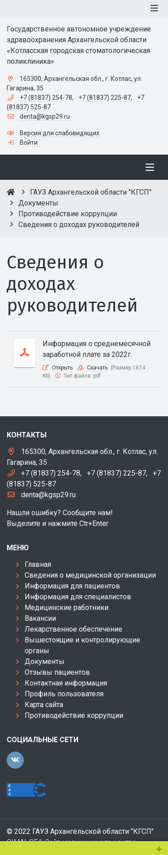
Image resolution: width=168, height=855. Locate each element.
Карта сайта (44, 704)
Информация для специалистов (78, 596)
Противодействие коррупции (74, 715)
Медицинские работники (66, 607)
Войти (29, 142)
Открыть (62, 368)
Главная (38, 564)
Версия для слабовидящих (59, 133)
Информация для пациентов (72, 586)
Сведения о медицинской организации (90, 575)
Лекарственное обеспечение (73, 629)
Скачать (97, 368)
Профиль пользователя (64, 694)
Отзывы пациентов (57, 672)
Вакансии (40, 618)
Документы (45, 661)
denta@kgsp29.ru (45, 116)
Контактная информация (66, 683)
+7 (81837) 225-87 (104, 97)
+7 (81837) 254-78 (46, 97)
